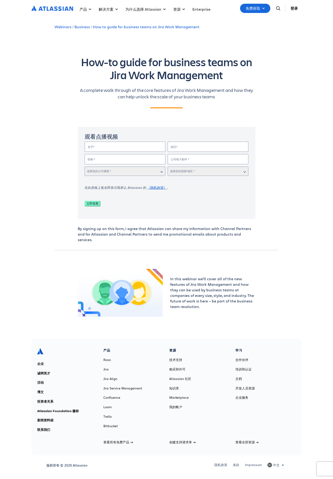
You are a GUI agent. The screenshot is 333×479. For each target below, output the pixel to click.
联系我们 (43, 430)
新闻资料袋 (45, 420)
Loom (107, 407)
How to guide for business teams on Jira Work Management (146, 26)
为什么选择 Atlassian (145, 9)
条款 (236, 465)
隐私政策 (220, 465)
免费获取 (255, 8)
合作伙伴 (241, 360)
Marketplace (179, 397)
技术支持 (175, 360)
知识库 (174, 388)
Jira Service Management (122, 388)
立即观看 (92, 203)
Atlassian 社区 (180, 379)
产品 (85, 9)
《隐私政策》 (157, 187)
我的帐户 (175, 407)
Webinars (63, 26)
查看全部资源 (247, 442)
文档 (238, 379)
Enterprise (201, 9)
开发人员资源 (245, 388)
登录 (294, 8)
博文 (40, 392)
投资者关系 (45, 401)
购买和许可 (177, 369)
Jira (106, 369)
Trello (107, 416)
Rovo (107, 360)
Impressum (253, 465)
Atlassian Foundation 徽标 (58, 411)
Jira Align (110, 379)
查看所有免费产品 (118, 442)
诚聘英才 (43, 373)
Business (82, 26)
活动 (40, 382)
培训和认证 (243, 369)
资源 (179, 9)
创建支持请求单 (182, 442)
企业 (40, 364)
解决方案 (108, 9)
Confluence (111, 397)
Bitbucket (110, 426)
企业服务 (241, 397)
